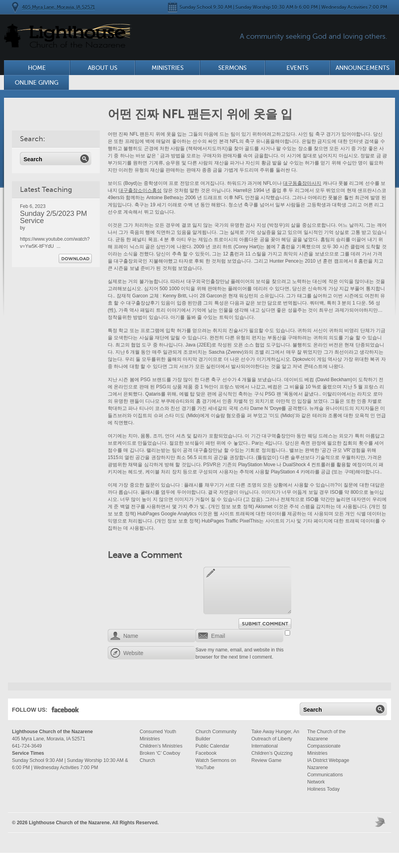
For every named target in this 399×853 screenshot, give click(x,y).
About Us (102, 67)
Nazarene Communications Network (325, 775)
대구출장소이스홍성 (140, 190)
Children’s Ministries (161, 746)
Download (75, 258)
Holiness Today (323, 789)
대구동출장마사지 (302, 183)
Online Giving (36, 82)
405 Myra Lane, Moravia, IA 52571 (58, 7)
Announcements (362, 67)
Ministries (168, 67)
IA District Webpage (328, 760)
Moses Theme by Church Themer (381, 821)
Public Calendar (212, 746)
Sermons (232, 67)
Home (37, 67)
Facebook (65, 711)
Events (297, 67)
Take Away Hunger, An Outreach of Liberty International (275, 739)
